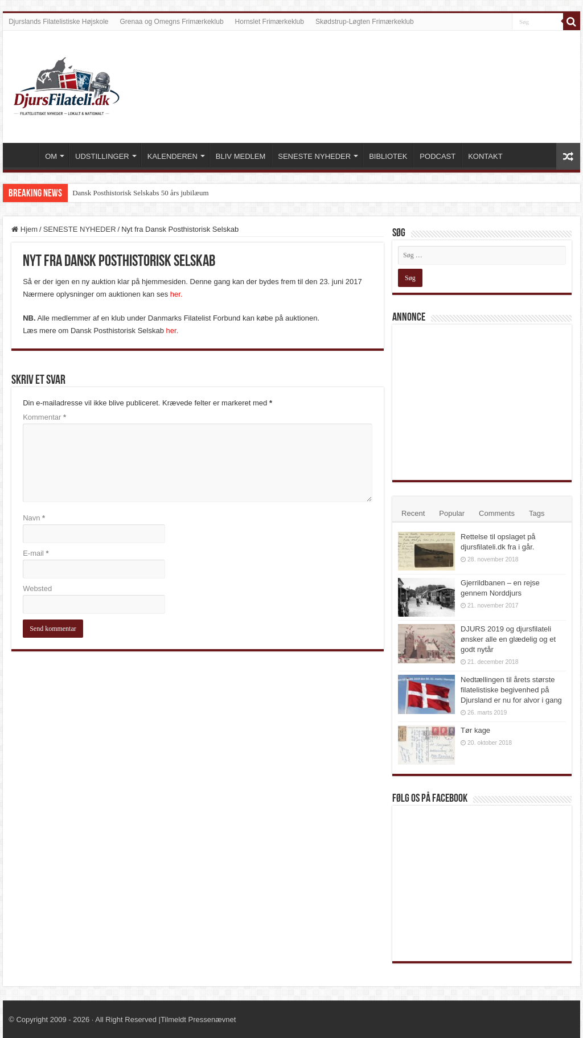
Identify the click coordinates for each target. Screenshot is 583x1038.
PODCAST (437, 156)
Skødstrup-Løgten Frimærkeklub (364, 22)
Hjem (24, 229)
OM (51, 156)
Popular (452, 513)
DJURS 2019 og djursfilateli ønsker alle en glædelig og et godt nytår (508, 639)
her (171, 330)
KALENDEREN (172, 156)
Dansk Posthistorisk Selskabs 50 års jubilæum (140, 192)
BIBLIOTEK (388, 156)
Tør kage (475, 730)
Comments (497, 513)
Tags (536, 513)
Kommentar (44, 417)
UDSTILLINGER (102, 156)
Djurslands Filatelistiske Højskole (58, 22)
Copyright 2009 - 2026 (52, 1019)
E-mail (36, 553)
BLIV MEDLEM (240, 156)
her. (176, 294)
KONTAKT (485, 156)
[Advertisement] (483, 401)
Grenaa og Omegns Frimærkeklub (172, 22)
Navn (34, 518)
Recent (413, 513)
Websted (37, 588)
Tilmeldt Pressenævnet (198, 1019)
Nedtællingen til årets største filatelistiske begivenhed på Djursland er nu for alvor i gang (511, 689)
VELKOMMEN (23, 155)
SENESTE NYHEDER (314, 156)
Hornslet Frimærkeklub (269, 22)
